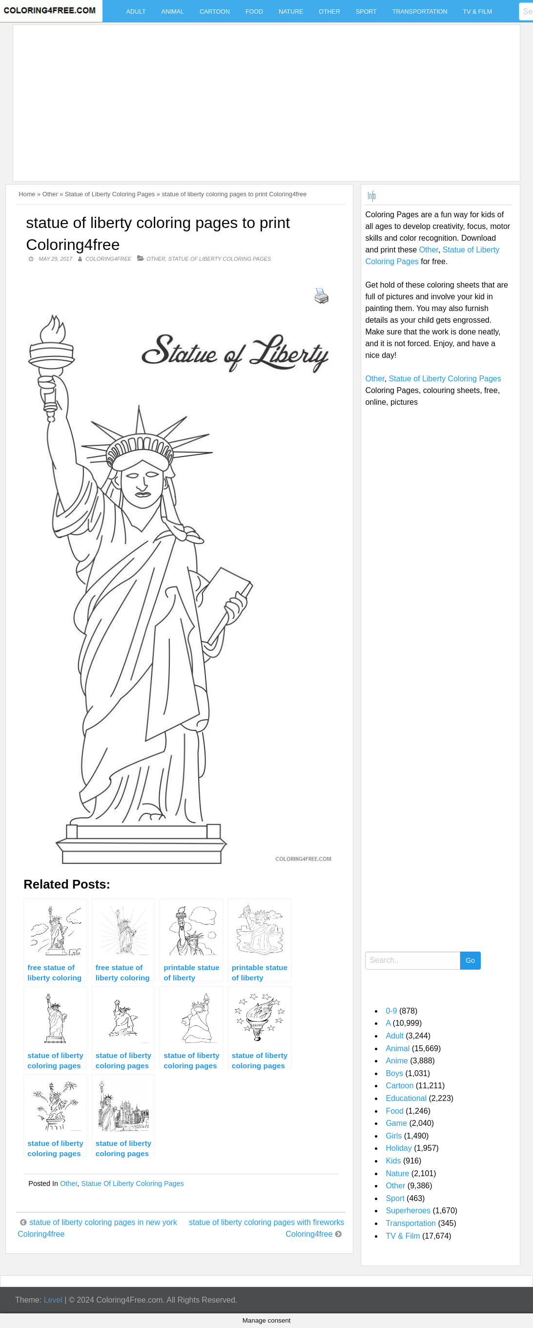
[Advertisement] (264, 97)
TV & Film (477, 11)
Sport (366, 11)
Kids (393, 1161)
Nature (291, 11)
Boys (394, 1073)
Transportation (420, 11)
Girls (394, 1136)
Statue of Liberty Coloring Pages (110, 194)
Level (53, 1300)
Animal (173, 11)
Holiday (398, 1148)
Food (254, 11)
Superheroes (408, 1210)
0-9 (391, 1011)
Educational (406, 1098)
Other (329, 11)
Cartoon (215, 11)
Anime (397, 1061)
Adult (136, 11)
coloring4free (108, 259)
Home (27, 194)
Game (396, 1123)
